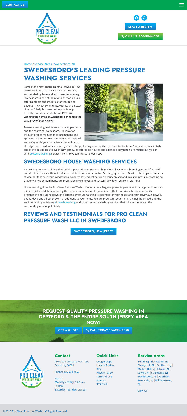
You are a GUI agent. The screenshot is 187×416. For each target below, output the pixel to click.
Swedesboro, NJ (64, 64)
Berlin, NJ (143, 361)
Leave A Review (140, 27)
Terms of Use (104, 376)
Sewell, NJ (143, 372)
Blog (99, 369)
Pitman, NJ (163, 369)
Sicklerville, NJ (159, 372)
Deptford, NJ (163, 365)
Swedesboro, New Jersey (93, 231)
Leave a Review (105, 365)
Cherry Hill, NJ (146, 365)
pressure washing (40, 153)
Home (28, 64)
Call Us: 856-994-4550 (140, 37)
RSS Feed (101, 384)
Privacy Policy (104, 372)
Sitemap (101, 380)
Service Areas (43, 64)
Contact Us (15, 5)
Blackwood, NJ (159, 361)
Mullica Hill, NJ (146, 369)
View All (142, 390)
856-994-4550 (71, 372)
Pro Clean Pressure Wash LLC (29, 411)
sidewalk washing (65, 202)
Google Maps (104, 361)
